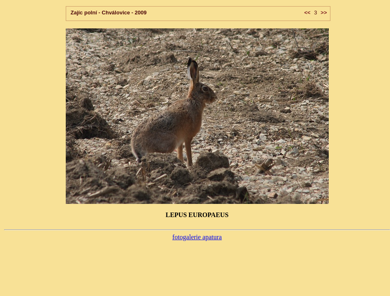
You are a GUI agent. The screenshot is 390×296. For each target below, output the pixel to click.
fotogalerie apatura (197, 237)
